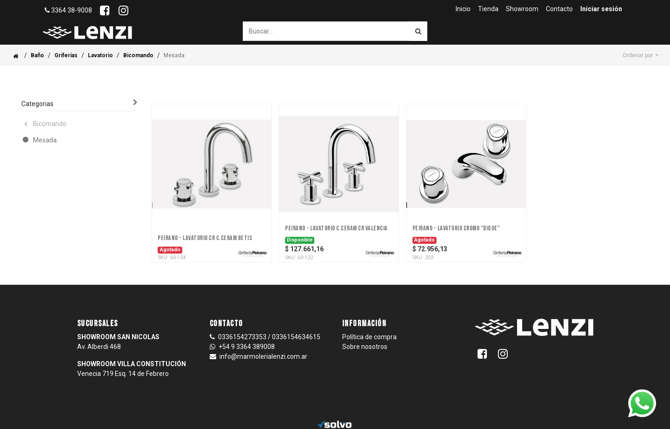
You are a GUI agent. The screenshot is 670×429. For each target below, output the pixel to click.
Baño (37, 55)
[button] (640, 55)
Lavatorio (100, 55)
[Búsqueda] (418, 31)
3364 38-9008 (68, 10)
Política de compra (369, 337)
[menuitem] (463, 9)
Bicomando (138, 55)
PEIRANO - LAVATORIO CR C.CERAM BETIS (205, 238)
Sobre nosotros (364, 346)
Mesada (45, 140)
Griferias (66, 55)
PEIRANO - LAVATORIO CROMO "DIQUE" (456, 228)
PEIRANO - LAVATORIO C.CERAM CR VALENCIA (336, 228)
